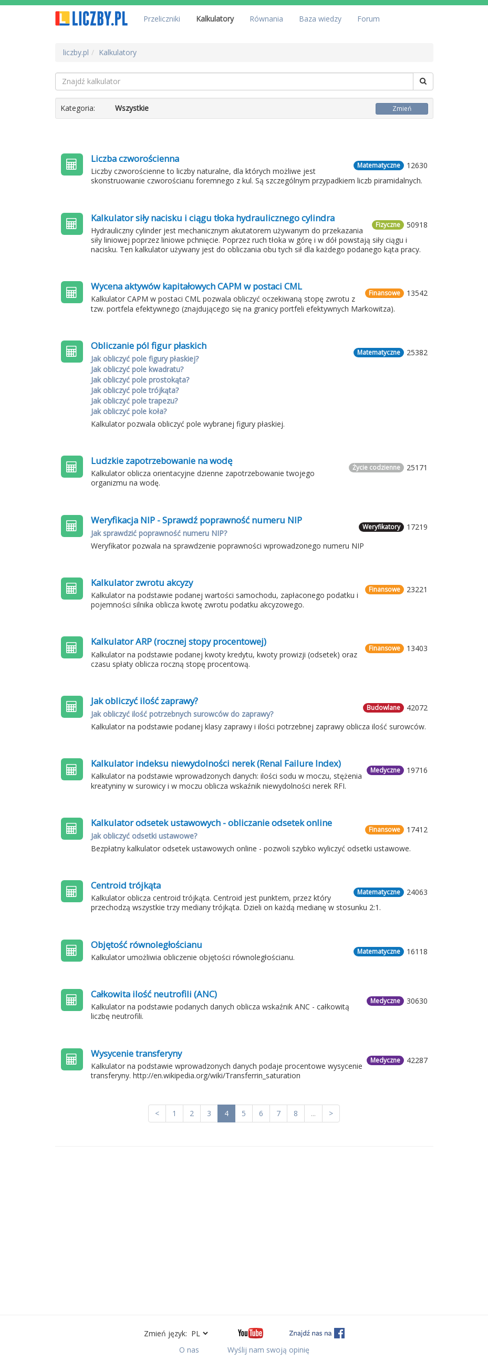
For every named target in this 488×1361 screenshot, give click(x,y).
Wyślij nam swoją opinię (268, 1350)
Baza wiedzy (320, 19)
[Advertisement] (244, 1230)
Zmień (401, 108)
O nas (189, 1350)
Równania (266, 19)
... (313, 1113)
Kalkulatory (215, 19)
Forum (368, 19)
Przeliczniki (161, 19)
